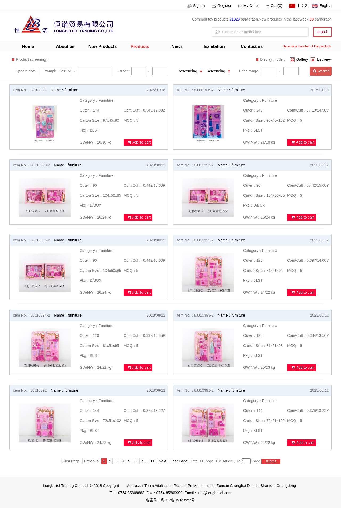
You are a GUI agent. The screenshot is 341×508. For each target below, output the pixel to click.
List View (321, 59)
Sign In (196, 5)
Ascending (219, 71)
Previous (91, 461)
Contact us (252, 46)
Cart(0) (274, 5)
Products (140, 46)
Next (163, 461)
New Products (102, 46)
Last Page (179, 461)
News (177, 46)
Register (222, 5)
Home (28, 46)
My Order (248, 5)
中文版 (298, 5)
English (322, 5)
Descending (189, 71)
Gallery (299, 59)
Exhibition (214, 46)
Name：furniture (64, 90)
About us (65, 46)
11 (152, 461)
